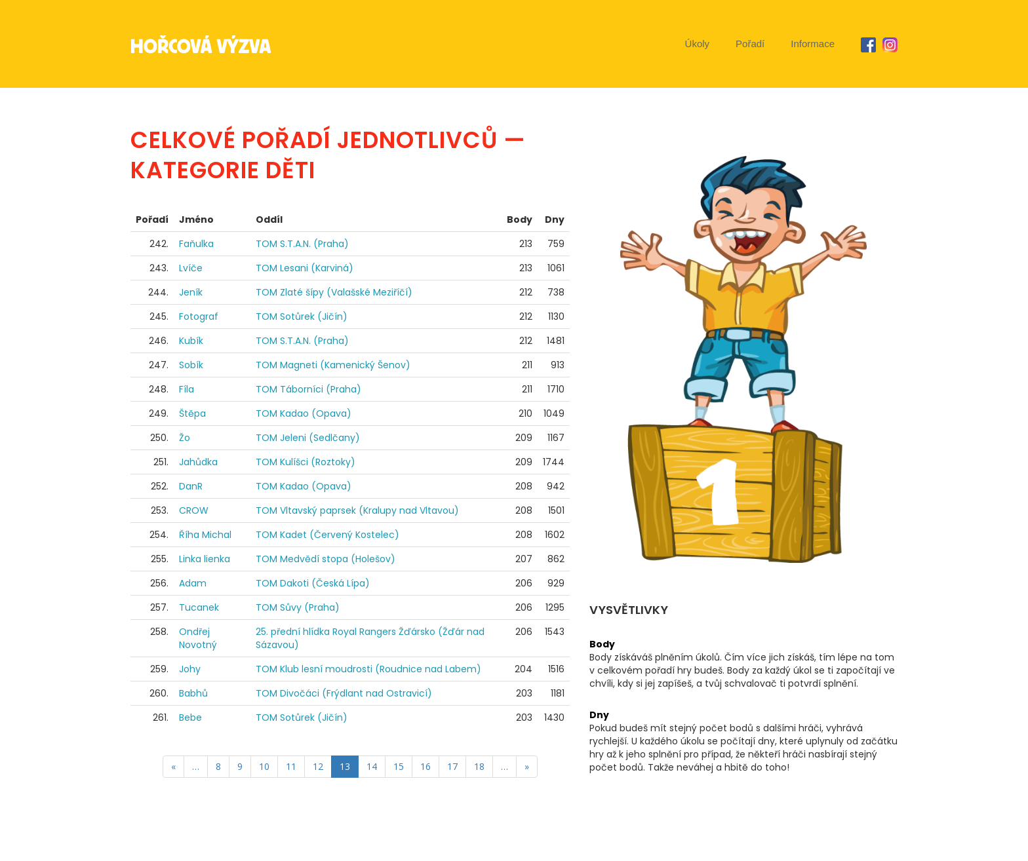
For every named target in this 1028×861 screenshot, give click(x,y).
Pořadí (750, 43)
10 (264, 766)
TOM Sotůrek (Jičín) (301, 316)
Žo (184, 437)
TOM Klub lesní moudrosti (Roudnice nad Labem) (368, 669)
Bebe (190, 717)
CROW (193, 510)
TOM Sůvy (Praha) (298, 607)
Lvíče (191, 268)
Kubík (191, 340)
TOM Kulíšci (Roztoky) (305, 462)
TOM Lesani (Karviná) (304, 268)
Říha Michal (205, 534)
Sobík (191, 365)
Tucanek (199, 607)
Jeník (191, 292)
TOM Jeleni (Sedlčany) (308, 437)
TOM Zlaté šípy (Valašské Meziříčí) (334, 292)
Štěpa (192, 413)
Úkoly (697, 43)
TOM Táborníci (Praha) (308, 389)
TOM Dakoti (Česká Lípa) (313, 583)
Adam (193, 583)
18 (479, 766)
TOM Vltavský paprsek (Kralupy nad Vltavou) (357, 510)
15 (398, 766)
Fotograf (198, 316)
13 (345, 766)
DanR (191, 486)
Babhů (193, 693)
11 (291, 766)
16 (425, 766)
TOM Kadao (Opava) (303, 413)
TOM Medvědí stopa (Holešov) (325, 558)
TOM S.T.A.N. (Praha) (302, 243)
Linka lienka (204, 558)
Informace (813, 43)
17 (452, 766)
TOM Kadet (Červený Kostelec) (327, 534)
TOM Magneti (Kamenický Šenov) (333, 365)
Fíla (186, 389)
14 (371, 766)
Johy (190, 669)
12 (318, 766)
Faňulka (196, 243)
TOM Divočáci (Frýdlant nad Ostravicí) (344, 693)
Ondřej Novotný (198, 638)
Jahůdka (198, 462)
